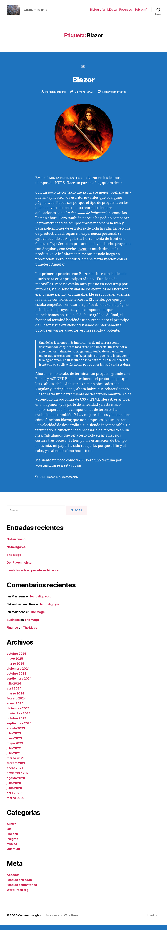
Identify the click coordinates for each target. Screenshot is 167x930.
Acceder (13, 880)
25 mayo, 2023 (83, 97)
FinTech (12, 839)
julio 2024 (14, 688)
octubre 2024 (16, 679)
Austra (11, 829)
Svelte (83, 254)
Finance (12, 633)
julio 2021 (13, 758)
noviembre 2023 (18, 718)
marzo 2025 (15, 669)
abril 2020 (14, 798)
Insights (12, 844)
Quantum (13, 854)
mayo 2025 (15, 664)
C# (83, 71)
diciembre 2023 (18, 713)
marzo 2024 (15, 698)
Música (112, 12)
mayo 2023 (15, 748)
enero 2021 (15, 773)
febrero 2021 (16, 768)
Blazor (83, 84)
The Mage (14, 560)
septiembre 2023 (19, 728)
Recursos (125, 12)
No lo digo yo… (17, 552)
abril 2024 (14, 693)
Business (13, 625)
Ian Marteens (57, 97)
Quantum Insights (31, 920)
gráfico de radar (97, 310)
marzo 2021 (15, 763)
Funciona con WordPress (64, 920)
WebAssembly (71, 482)
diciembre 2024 (18, 674)
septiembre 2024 (19, 684)
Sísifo (80, 466)
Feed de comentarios (22, 890)
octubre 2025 (16, 659)
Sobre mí (141, 12)
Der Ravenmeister (20, 568)
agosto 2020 (16, 783)
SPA (58, 482)
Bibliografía (97, 12)
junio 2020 (14, 793)
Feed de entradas (19, 885)
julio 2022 (14, 753)
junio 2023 (14, 743)
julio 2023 (14, 738)
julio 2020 (14, 788)
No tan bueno (16, 544)
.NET (43, 482)
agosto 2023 (16, 733)
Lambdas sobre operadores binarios (33, 575)
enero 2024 (15, 708)
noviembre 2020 (19, 778)
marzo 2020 (15, 803)
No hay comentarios (115, 97)
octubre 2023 (16, 723)
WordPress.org (18, 895)
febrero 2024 (16, 703)
